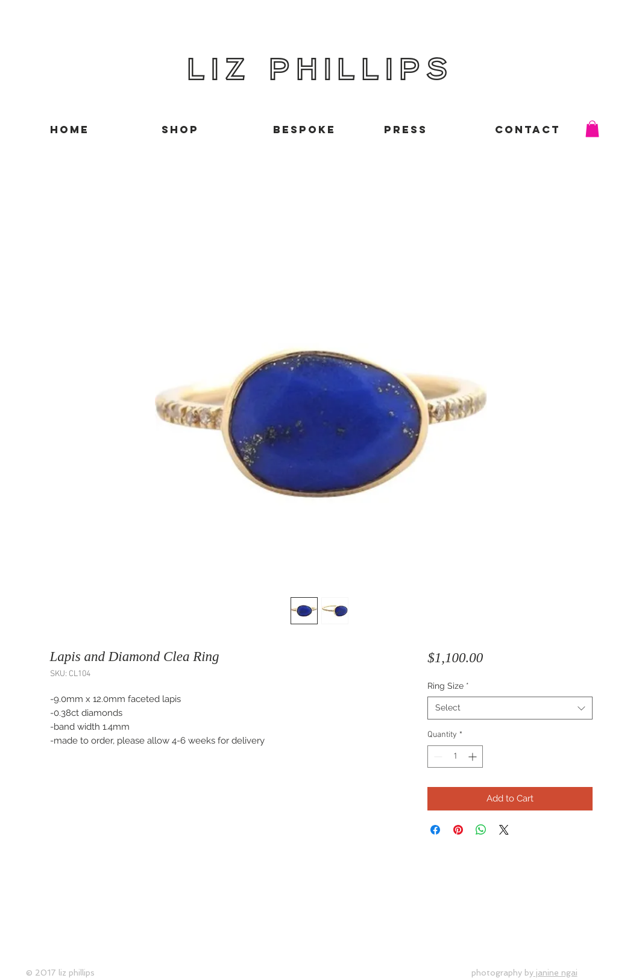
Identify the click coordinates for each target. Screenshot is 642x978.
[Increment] (473, 756)
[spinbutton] (455, 756)
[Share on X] (504, 830)
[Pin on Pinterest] (458, 830)
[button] (592, 129)
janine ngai (555, 972)
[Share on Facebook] (435, 830)
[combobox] (509, 708)
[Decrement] (436, 756)
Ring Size (448, 686)
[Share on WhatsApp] (481, 830)
